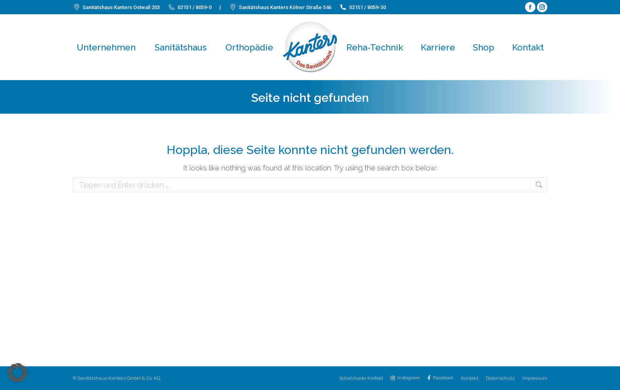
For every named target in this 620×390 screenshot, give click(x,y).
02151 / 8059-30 (362, 7)
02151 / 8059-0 (190, 7)
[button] (17, 372)
